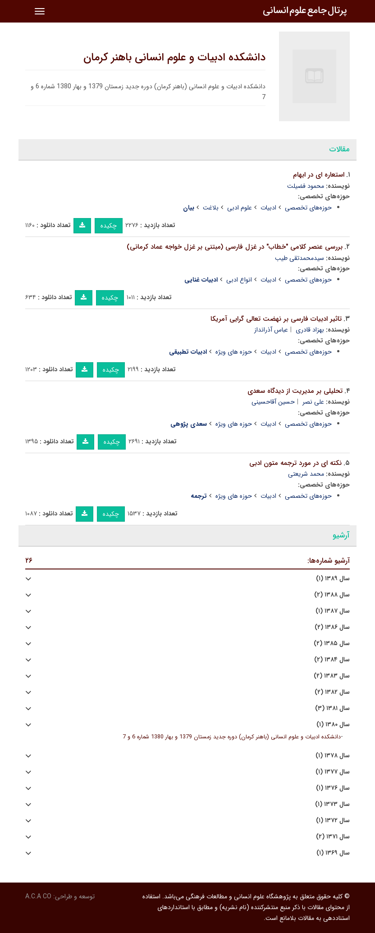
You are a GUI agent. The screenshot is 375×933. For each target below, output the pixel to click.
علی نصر (313, 402)
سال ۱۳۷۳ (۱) (332, 804)
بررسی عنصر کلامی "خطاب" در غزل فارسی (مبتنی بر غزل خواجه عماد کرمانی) (235, 246)
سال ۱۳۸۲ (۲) (332, 692)
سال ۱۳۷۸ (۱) (333, 755)
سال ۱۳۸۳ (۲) (332, 676)
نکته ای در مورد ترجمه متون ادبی (295, 463)
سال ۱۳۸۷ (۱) (333, 611)
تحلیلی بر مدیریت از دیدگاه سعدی (295, 391)
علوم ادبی (239, 208)
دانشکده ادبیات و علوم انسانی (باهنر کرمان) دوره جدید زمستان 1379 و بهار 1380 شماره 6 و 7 (232, 737)
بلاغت (211, 208)
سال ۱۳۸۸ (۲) (332, 595)
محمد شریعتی (306, 474)
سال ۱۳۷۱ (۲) (333, 837)
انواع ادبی (239, 280)
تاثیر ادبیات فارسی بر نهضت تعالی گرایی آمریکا (276, 319)
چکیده (109, 226)
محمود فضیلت (305, 186)
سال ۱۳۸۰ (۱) (333, 724)
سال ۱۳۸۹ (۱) (333, 578)
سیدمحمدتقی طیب (299, 258)
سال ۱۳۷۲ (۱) (333, 820)
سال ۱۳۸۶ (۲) (332, 627)
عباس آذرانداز (271, 330)
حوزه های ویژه (233, 352)
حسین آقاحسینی (273, 402)
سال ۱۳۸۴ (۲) (332, 659)
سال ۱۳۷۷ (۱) (333, 772)
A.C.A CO (38, 896)
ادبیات (268, 208)
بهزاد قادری (310, 330)
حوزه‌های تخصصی (308, 208)
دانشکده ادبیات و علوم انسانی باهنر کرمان (174, 57)
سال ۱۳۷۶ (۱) (333, 788)
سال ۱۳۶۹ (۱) (333, 853)
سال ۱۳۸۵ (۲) (332, 643)
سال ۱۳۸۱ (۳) (332, 708)
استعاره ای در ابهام (318, 174)
